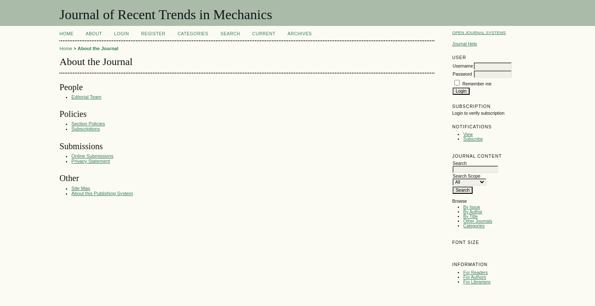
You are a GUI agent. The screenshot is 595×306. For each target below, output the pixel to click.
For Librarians (476, 282)
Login (121, 33)
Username (463, 66)
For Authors (474, 277)
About (94, 33)
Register (153, 33)
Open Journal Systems (479, 32)
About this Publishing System (102, 193)
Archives (300, 33)
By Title (470, 216)
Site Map (80, 188)
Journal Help (464, 44)
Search (230, 33)
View (468, 134)
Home (67, 33)
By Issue (471, 207)
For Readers (475, 272)
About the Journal (98, 48)
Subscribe (473, 139)
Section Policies (88, 123)
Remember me (477, 84)
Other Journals (477, 221)
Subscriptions (85, 128)
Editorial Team (86, 96)
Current (263, 33)
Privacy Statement (90, 161)
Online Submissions (92, 156)
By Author (472, 212)
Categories (473, 226)
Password (462, 74)
